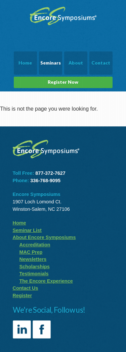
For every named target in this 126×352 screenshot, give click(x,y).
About (76, 63)
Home (25, 63)
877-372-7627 (50, 173)
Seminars (50, 63)
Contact (100, 63)
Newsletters (33, 259)
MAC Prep (31, 252)
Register (22, 295)
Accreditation (34, 244)
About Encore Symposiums (44, 237)
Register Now (63, 82)
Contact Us (25, 288)
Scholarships (34, 266)
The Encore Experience (46, 281)
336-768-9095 (45, 180)
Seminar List (27, 230)
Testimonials (34, 273)
